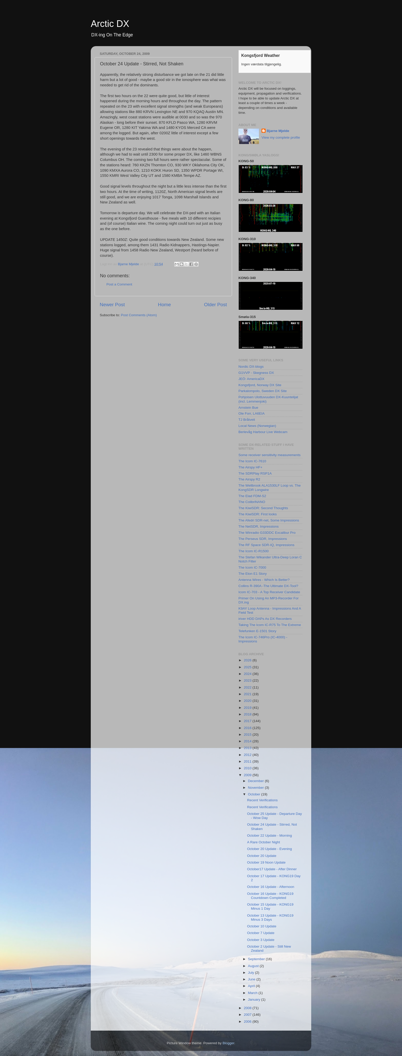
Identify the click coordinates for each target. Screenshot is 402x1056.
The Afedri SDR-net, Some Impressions (268, 520)
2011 (248, 761)
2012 (248, 755)
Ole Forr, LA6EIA (251, 413)
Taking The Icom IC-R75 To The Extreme (269, 625)
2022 (248, 687)
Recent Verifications (262, 800)
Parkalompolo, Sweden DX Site (262, 391)
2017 (248, 721)
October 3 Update (261, 940)
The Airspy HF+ (250, 467)
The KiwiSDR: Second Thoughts (263, 508)
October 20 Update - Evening (269, 849)
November (256, 788)
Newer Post (112, 304)
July (251, 973)
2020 (248, 701)
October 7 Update (261, 933)
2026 (248, 660)
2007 (248, 1015)
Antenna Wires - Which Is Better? (264, 580)
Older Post (215, 304)
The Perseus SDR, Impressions (262, 539)
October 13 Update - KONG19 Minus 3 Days (270, 917)
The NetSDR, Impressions (258, 526)
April (252, 986)
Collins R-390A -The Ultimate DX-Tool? (268, 586)
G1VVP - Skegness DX (256, 373)
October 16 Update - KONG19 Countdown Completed (270, 896)
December (256, 781)
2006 (248, 1021)
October (254, 794)
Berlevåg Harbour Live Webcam (262, 432)
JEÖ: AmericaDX (251, 379)
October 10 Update (261, 926)
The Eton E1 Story (252, 574)
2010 (248, 768)
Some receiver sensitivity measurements (269, 455)
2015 (248, 734)
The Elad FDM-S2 (252, 496)
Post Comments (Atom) (139, 315)
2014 (248, 741)
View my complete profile (281, 137)
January (254, 999)
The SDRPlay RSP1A (255, 473)
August (254, 966)
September (257, 959)
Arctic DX (110, 23)
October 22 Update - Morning (269, 835)
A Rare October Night (263, 842)
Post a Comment (119, 284)
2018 (248, 714)
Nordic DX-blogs (251, 366)
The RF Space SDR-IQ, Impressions (266, 545)
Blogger (228, 1043)
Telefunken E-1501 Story (257, 631)
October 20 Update (261, 856)
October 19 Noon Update (266, 862)
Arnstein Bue (248, 407)
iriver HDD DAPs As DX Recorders (265, 619)
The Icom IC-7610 (252, 461)
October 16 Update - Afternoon (270, 887)
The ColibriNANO (251, 502)
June (252, 979)
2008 (248, 1008)
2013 (248, 748)
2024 (248, 674)
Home (164, 304)
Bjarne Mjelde (278, 131)
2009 (248, 775)
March (253, 993)
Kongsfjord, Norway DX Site (259, 385)
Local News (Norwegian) (257, 426)
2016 (248, 728)
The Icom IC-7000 (252, 567)
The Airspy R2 (249, 479)
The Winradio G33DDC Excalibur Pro (267, 533)
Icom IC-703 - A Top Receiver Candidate (269, 592)
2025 (248, 667)
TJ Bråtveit (246, 420)
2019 (248, 708)
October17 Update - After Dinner (272, 869)
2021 (248, 694)
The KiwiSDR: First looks (257, 514)
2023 (248, 680)
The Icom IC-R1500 (253, 551)
